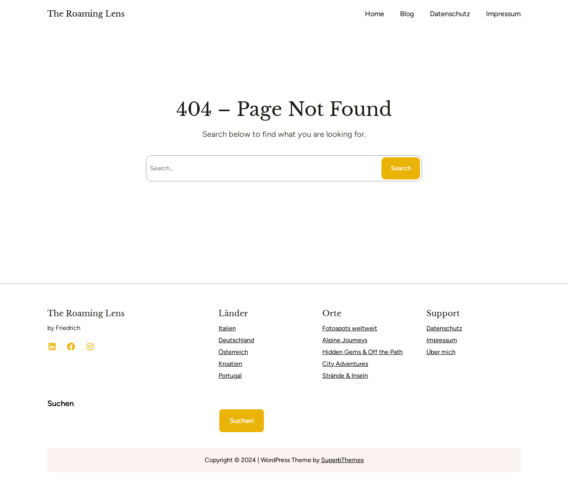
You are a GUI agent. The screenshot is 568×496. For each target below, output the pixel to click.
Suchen (60, 403)
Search (401, 168)
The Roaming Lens (86, 14)
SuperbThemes (342, 460)
